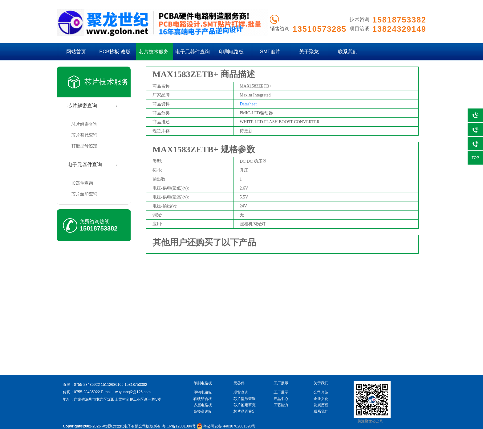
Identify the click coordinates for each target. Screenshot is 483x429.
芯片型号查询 (244, 399)
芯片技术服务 (153, 51)
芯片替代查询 (84, 135)
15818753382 (98, 228)
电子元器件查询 (192, 51)
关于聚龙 (309, 51)
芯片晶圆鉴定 (244, 411)
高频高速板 (202, 411)
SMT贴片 (270, 51)
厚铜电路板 (202, 392)
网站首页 (76, 51)
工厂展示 (281, 392)
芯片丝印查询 (84, 193)
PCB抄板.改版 (114, 51)
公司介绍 (321, 392)
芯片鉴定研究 (244, 405)
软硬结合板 (202, 399)
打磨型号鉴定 (84, 145)
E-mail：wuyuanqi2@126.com (126, 392)
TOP (475, 158)
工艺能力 (281, 405)
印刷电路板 (231, 51)
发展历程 (321, 405)
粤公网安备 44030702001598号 (226, 426)
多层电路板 (202, 405)
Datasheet (248, 104)
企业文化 (321, 399)
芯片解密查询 (82, 105)
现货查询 (240, 392)
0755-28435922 (87, 384)
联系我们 (348, 51)
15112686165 (112, 384)
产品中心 (281, 399)
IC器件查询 (82, 183)
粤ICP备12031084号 (179, 426)
